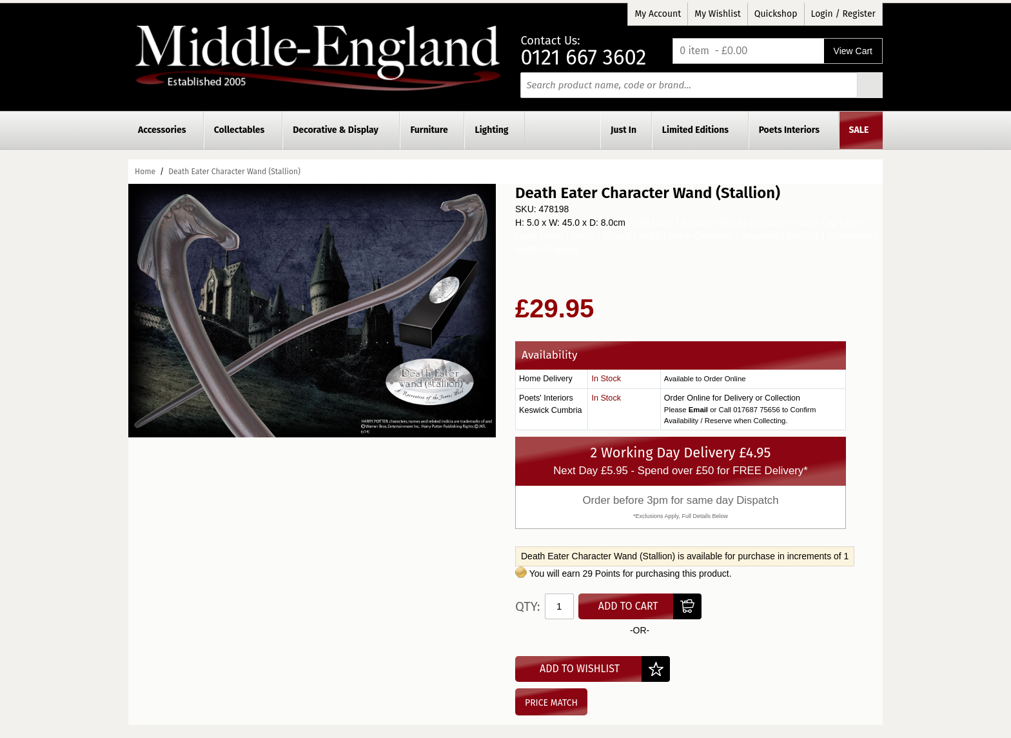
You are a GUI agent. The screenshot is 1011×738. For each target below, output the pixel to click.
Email (698, 410)
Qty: (527, 606)
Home (145, 171)
